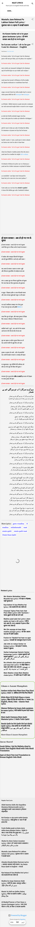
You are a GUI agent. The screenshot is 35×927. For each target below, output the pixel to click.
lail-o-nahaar (24, 154)
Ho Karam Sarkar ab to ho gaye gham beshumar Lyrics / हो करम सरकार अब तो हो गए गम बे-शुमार (15, 36)
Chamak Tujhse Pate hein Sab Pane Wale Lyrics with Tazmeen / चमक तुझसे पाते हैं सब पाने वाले (16, 613)
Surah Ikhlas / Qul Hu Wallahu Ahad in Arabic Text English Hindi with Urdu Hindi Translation (17, 748)
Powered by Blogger (17, 915)
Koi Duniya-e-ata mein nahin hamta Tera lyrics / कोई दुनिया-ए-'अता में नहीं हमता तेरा (14, 820)
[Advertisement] (17, 214)
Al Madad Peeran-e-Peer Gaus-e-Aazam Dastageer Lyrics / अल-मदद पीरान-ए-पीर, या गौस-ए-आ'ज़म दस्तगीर (14, 904)
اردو (23, 922)
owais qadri (7, 531)
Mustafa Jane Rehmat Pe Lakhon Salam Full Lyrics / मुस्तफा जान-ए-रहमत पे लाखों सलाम (15, 22)
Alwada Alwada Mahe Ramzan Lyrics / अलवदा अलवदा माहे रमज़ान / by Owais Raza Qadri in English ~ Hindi (15, 864)
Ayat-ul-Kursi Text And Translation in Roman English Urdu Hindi (15, 756)
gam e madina (18, 524)
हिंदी (17, 922)
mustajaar (26, 94)
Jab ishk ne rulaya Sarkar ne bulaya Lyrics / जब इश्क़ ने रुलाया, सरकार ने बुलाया (15, 646)
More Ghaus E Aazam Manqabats (14, 735)
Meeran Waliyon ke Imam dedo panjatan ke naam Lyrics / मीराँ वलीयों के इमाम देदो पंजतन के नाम (17, 710)
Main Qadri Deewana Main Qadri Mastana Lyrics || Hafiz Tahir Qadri (15, 718)
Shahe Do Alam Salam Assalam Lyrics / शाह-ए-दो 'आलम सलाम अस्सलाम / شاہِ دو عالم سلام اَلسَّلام (15, 843)
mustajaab (19, 94)
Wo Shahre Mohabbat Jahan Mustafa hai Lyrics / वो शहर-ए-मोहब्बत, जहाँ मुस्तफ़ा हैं (17, 599)
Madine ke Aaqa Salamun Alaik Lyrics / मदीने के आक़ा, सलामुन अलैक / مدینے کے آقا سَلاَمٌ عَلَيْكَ (13, 883)
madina (5, 527)
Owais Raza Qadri (10, 51)
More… (9, 11)
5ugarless (22, 919)
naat (25, 527)
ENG (12, 922)
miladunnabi (16, 527)
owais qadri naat (20, 531)
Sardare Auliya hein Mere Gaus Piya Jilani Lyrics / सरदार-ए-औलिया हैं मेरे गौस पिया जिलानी (17, 692)
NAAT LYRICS (17, 3)
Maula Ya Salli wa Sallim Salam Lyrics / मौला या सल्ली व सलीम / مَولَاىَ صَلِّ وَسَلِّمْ (13, 894)
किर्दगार (20, 307)
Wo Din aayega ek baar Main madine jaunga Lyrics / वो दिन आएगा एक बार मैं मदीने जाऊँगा (17, 632)
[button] (32, 19)
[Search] (32, 4)
